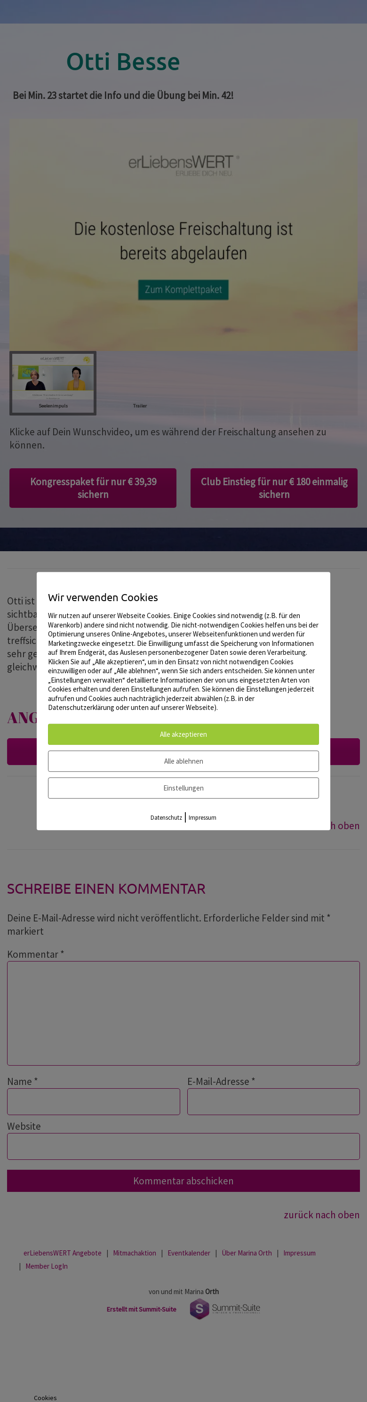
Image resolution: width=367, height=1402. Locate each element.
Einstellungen (183, 787)
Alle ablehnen (183, 761)
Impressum (202, 818)
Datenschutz (166, 818)
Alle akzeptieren (183, 734)
